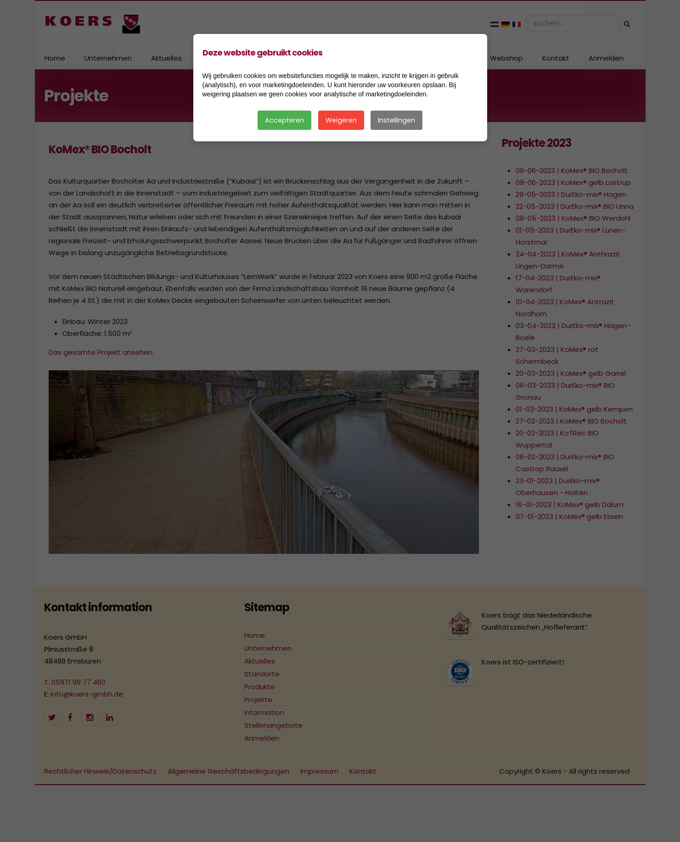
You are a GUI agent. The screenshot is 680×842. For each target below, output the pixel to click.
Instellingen (396, 120)
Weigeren (341, 120)
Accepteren (284, 120)
